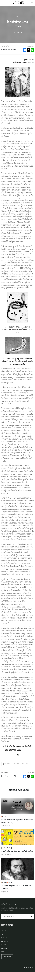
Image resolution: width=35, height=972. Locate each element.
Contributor (5, 945)
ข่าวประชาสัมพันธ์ (6, 848)
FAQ (2, 952)
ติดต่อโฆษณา (7, 957)
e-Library (4, 941)
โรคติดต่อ (16, 764)
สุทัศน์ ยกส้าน (6, 764)
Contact (4, 948)
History (4, 883)
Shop (3, 934)
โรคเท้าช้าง (25, 764)
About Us (4, 931)
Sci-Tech (17, 17)
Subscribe (4, 938)
